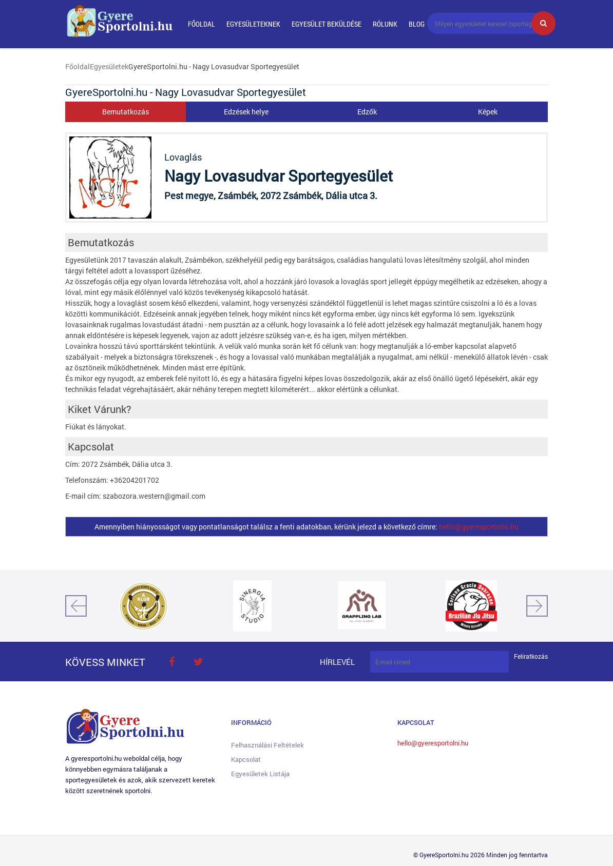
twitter (198, 662)
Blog (417, 24)
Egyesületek (109, 66)
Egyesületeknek (253, 24)
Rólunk (385, 24)
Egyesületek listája (260, 773)
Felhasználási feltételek (267, 745)
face (171, 662)
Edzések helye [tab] (246, 111)
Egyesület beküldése (326, 24)
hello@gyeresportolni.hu (479, 527)
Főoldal (201, 24)
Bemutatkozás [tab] (125, 111)
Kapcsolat (246, 759)
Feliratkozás (531, 656)
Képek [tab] (487, 111)
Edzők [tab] (367, 111)
